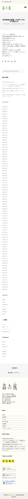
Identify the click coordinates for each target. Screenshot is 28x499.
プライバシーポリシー (7, 428)
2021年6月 (4, 173)
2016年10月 (5, 242)
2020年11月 (5, 187)
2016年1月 (4, 258)
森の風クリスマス (14, 372)
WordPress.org (5, 331)
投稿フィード (5, 326)
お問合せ (4, 426)
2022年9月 (4, 152)
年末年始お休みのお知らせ (8, 82)
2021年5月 (4, 175)
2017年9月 (4, 230)
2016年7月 (4, 249)
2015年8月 (4, 268)
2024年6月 (4, 123)
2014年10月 (5, 287)
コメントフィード (6, 329)
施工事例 (4, 311)
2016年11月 (5, 239)
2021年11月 (5, 166)
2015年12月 (5, 261)
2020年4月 (4, 204)
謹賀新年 (14, 368)
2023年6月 (4, 137)
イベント (4, 307)
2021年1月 (4, 182)
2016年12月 (5, 237)
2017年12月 (5, 227)
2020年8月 (4, 194)
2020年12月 (5, 185)
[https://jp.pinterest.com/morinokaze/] (10, 461)
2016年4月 (4, 254)
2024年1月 (4, 128)
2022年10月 (5, 149)
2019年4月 (4, 220)
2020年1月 (4, 211)
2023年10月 (5, 133)
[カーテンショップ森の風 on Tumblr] (13, 461)
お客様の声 (4, 304)
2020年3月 (4, 206)
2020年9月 (4, 192)
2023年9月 (4, 135)
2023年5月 (4, 140)
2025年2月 (4, 114)
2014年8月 (4, 289)
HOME (3, 414)
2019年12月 (5, 213)
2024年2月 (4, 125)
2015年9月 (4, 265)
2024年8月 (4, 121)
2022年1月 (4, 161)
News (3, 302)
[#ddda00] (3, 461)
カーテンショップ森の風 (13, 495)
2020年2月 (4, 208)
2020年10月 (5, 190)
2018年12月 (5, 223)
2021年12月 (5, 163)
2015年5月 (4, 273)
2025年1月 (4, 116)
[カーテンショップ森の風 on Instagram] (6, 461)
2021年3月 (4, 180)
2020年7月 (4, 197)
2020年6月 (4, 199)
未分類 (3, 314)
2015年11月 (5, 263)
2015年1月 (4, 280)
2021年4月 (4, 178)
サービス (4, 419)
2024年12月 (5, 118)
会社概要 (4, 423)
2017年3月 (4, 232)
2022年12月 (5, 147)
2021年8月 (4, 168)
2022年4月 (4, 156)
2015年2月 (4, 277)
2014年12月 (5, 282)
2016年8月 (4, 246)
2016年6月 (4, 251)
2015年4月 (4, 275)
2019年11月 (5, 216)
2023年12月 (5, 130)
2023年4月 (4, 142)
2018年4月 (4, 225)
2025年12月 (5, 106)
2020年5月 (4, 201)
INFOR (23, 23)
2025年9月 (4, 109)
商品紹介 (4, 309)
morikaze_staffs (16, 23)
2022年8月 (4, 154)
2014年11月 (5, 284)
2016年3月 (4, 256)
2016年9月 (4, 244)
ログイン (4, 324)
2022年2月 (4, 159)
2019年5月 (4, 218)
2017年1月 (4, 235)
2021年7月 (4, 171)
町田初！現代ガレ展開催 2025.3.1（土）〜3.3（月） (14, 446)
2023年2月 (4, 144)
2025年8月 (4, 111)
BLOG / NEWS (5, 421)
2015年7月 (4, 270)
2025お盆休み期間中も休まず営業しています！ (13, 88)
